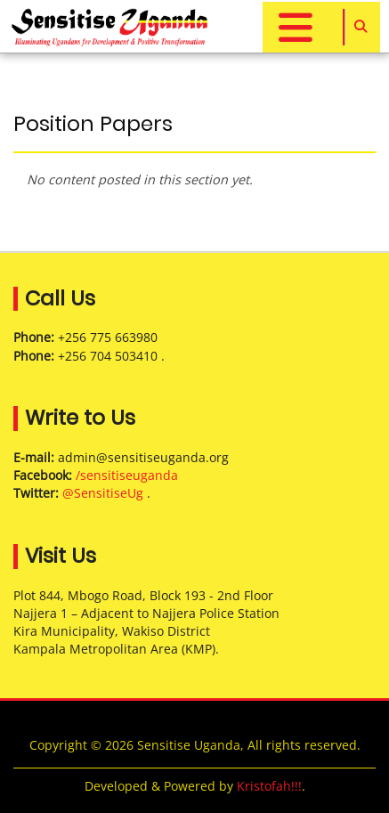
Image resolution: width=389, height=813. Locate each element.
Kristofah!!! (269, 785)
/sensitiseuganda (127, 475)
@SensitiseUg (102, 492)
